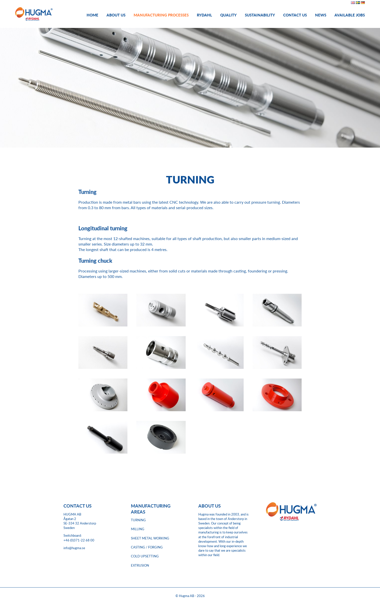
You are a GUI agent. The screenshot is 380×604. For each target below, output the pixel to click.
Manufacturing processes (161, 14)
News (320, 14)
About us (116, 14)
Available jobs (349, 14)
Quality (228, 14)
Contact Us (295, 14)
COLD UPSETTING (145, 556)
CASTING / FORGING (147, 547)
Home (92, 14)
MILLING (137, 529)
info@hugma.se (74, 548)
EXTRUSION (140, 565)
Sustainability (260, 14)
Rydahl (204, 14)
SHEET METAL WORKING (150, 538)
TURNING (138, 520)
